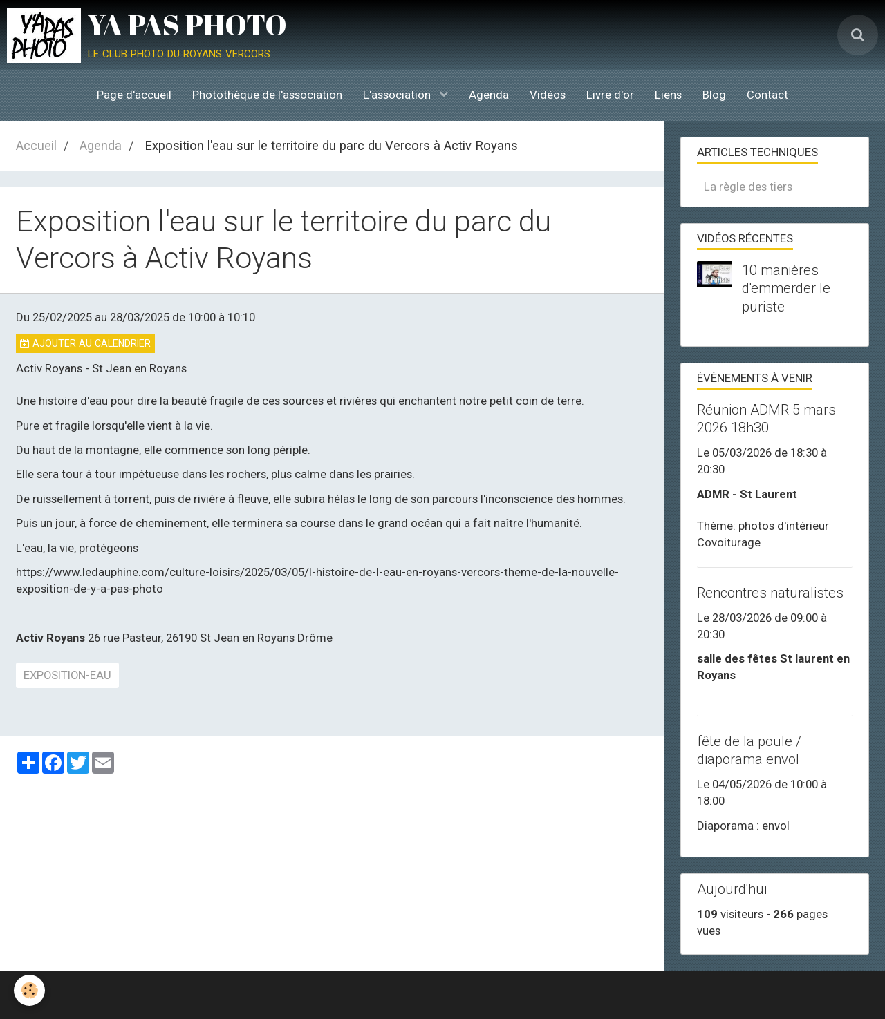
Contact (767, 95)
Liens (668, 95)
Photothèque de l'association (267, 95)
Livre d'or (610, 95)
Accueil (36, 145)
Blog (714, 95)
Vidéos (548, 95)
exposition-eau (67, 675)
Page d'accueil (134, 95)
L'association (398, 95)
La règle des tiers (748, 186)
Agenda (489, 95)
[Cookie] (29, 990)
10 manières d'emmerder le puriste (786, 288)
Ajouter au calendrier (85, 343)
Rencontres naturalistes (770, 592)
